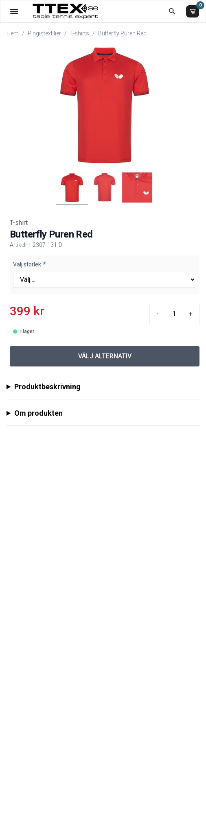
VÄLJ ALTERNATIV (104, 356)
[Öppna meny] (14, 11)
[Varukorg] (192, 11)
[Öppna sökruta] (172, 11)
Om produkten (38, 413)
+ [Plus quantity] (191, 314)
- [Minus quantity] (157, 314)
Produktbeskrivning (47, 386)
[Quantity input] (173, 314)
